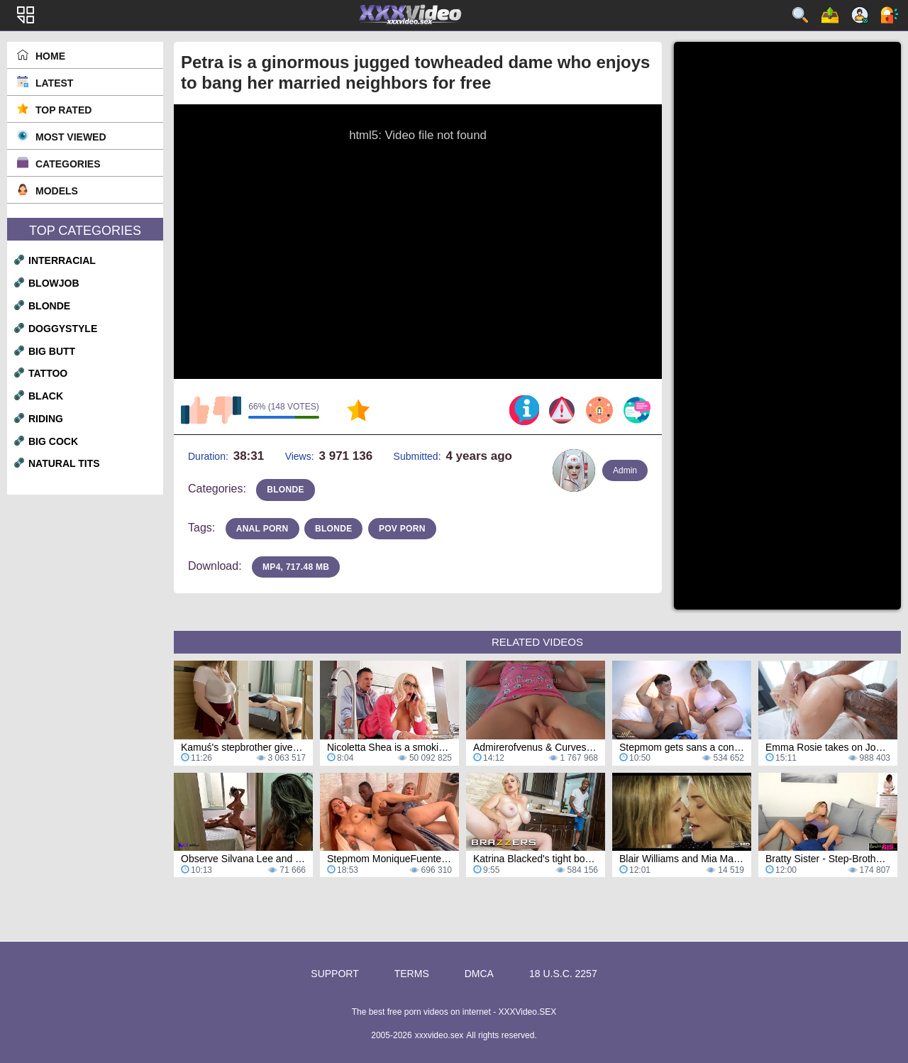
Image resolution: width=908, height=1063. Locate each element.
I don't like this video (227, 410)
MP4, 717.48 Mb (295, 567)
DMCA (479, 973)
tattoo (47, 373)
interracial (62, 260)
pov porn (402, 529)
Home (50, 56)
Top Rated (63, 110)
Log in (889, 15)
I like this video (195, 410)
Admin (625, 470)
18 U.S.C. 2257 (563, 973)
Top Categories (85, 231)
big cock (53, 441)
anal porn (262, 529)
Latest (54, 83)
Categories (68, 164)
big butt (51, 351)
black (45, 396)
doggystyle (62, 328)
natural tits (64, 463)
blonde (49, 306)
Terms (411, 973)
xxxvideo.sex (439, 1035)
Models (56, 191)
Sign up (859, 15)
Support (334, 973)
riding (45, 418)
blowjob (53, 283)
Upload (830, 15)
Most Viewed (70, 137)
